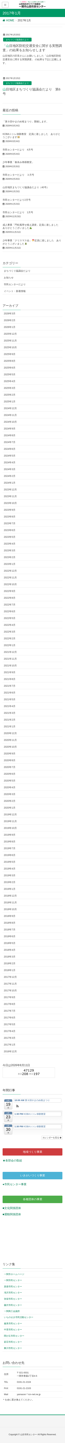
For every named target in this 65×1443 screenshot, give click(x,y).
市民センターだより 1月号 (18, 212)
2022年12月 (10, 570)
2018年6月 (9, 936)
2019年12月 (10, 814)
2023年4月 (9, 543)
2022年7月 (9, 604)
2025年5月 (9, 374)
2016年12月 (10, 1051)
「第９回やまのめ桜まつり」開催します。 (26, 121)
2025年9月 (9, 354)
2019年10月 (10, 828)
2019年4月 (9, 868)
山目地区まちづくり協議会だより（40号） (26, 187)
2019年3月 (9, 875)
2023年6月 (9, 530)
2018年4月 (9, 949)
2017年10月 (10, 990)
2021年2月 (9, 719)
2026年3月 (9, 313)
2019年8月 (9, 841)
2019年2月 (9, 882)
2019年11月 (10, 821)
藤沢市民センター (13, 1305)
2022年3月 (9, 631)
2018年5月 (9, 943)
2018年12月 (10, 895)
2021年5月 (9, 699)
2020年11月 (10, 740)
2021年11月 (10, 658)
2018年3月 (9, 956)
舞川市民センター (13, 1348)
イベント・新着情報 (15, 291)
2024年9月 (9, 428)
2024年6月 (9, 448)
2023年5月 (9, 537)
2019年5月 (9, 861)
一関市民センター (13, 1280)
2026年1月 (9, 327)
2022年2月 (9, 638)
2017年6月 (9, 1017)
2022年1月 (9, 645)
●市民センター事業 (15, 1184)
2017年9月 (9, 997)
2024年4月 (9, 462)
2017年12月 (10, 977)
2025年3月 (9, 388)
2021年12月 (10, 652)
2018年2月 (9, 963)
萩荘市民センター (13, 1342)
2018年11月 (10, 902)
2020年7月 (9, 767)
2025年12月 (10, 333)
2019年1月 (9, 889)
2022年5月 (9, 618)
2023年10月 (10, 503)
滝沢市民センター (13, 1292)
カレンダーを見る (51, 1137)
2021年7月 (9, 685)
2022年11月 (10, 577)
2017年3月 (9, 1037)
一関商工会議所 (12, 1311)
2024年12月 (10, 408)
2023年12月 (10, 489)
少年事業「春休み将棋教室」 (20, 162)
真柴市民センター (13, 1286)
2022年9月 (9, 591)
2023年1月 (9, 564)
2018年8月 (9, 922)
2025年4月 (9, 381)
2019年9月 (9, 834)
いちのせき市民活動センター (18, 1317)
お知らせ (9, 277)
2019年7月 (9, 848)
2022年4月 (9, 625)
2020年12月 (10, 733)
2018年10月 (10, 909)
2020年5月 (9, 780)
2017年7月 (9, 1010)
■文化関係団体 (12, 1208)
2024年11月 (10, 415)
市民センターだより (15, 284)
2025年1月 (9, 401)
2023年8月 (9, 516)
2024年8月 (9, 435)
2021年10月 (10, 665)
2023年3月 (9, 550)
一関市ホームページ (14, 1274)
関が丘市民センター (14, 1336)
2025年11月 (10, 340)
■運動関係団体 (12, 1214)
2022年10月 (10, 584)
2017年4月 (9, 1031)
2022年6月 (9, 611)
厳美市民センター (13, 1323)
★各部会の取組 (12, 1160)
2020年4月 (9, 787)
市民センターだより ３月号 (18, 174)
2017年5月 (9, 1024)
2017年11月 (10, 983)
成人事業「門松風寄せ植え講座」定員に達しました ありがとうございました (32, 226)
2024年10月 (10, 421)
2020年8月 (9, 760)
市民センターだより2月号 (17, 199)
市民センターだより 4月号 (18, 149)
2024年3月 (9, 469)
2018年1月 (9, 970)
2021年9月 (9, 672)
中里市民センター (13, 1329)
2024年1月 (9, 482)
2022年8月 (9, 597)
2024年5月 (9, 455)
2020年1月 (9, 807)
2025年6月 (9, 367)
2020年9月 (9, 753)
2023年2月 (9, 557)
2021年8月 (9, 679)
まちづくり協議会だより (17, 39)
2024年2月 (9, 476)
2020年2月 (9, 801)
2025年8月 (9, 360)
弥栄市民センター (13, 1299)
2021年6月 (9, 692)
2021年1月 (9, 726)
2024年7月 (9, 442)
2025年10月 (10, 347)
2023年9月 (9, 509)
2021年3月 (9, 713)
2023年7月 (9, 523)
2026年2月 (9, 320)
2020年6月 (9, 773)
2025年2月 (9, 394)
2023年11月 (10, 496)
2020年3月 (9, 794)
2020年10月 (10, 746)
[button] (17, 1106)
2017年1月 (9, 1044)
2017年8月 (9, 1004)
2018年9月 (9, 916)
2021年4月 (9, 706)
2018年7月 (9, 929)
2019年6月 (9, 855)
